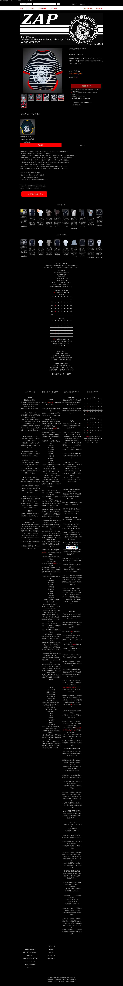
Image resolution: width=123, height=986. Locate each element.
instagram (58, 286)
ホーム (70, 48)
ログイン (89, 4)
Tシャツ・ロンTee (82, 48)
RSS (28, 967)
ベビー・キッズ (76, 49)
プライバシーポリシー (30, 961)
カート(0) (98, 4)
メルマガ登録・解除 (30, 964)
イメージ (82, 145)
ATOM (31, 967)
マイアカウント (51, 946)
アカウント (72, 4)
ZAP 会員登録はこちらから (80, 98)
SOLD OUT (86, 86)
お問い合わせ (51, 958)
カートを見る (51, 955)
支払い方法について (30, 949)
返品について (75, 94)
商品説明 (40, 145)
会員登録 (81, 4)
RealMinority (75, 48)
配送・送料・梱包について (30, 952)
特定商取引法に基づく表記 (78, 96)
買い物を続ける (75, 104)
